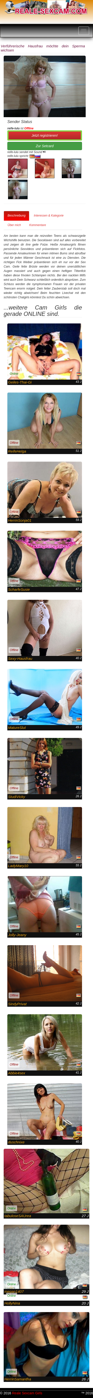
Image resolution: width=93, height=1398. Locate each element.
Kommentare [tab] (37, 225)
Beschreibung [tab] (16, 215)
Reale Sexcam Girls (27, 1393)
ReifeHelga (17, 451)
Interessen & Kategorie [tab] (48, 215)
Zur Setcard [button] (44, 146)
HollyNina (12, 1303)
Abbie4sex (16, 1073)
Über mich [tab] (14, 225)
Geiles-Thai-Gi (20, 382)
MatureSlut (17, 727)
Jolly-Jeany (17, 935)
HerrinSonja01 (19, 520)
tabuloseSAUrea (17, 1216)
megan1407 (14, 1291)
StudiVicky (16, 797)
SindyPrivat (17, 1004)
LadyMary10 (18, 866)
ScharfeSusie (19, 589)
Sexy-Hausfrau (20, 658)
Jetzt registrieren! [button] (44, 135)
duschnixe (16, 1142)
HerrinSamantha (17, 1379)
